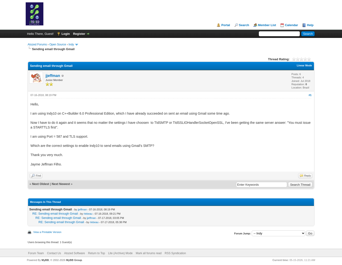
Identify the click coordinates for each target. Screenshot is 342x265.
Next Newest (61, 184)
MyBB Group (74, 260)
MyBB (45, 260)
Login (66, 34)
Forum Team (36, 253)
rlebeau (88, 213)
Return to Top (96, 253)
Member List (267, 25)
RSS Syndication (175, 253)
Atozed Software (74, 253)
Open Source (57, 44)
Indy (71, 44)
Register (79, 34)
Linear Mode (304, 65)
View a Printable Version (47, 232)
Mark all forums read (148, 253)
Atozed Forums (37, 44)
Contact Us (54, 253)
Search (244, 25)
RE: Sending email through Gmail (55, 213)
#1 (310, 95)
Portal (225, 25)
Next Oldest (40, 184)
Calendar (291, 25)
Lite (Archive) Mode (120, 253)
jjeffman (52, 76)
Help (310, 25)
